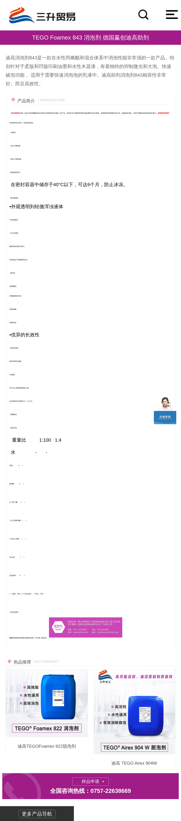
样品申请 (90, 781)
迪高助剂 (161, 113)
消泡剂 (16, 113)
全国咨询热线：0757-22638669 (90, 791)
